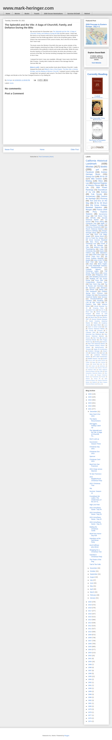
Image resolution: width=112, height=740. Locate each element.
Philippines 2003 (101, 275)
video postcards (90, 367)
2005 (90, 646)
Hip (91, 488)
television (102, 366)
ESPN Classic (101, 360)
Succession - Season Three (95, 443)
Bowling (97, 342)
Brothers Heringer (94, 351)
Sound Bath (96, 364)
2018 (90, 608)
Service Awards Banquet (99, 319)
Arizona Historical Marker (96, 328)
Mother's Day (98, 247)
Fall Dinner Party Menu (96, 272)
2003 (90, 652)
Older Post (75, 149)
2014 (90, 620)
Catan (101, 249)
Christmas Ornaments (93, 227)
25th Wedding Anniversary (98, 277)
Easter (102, 251)
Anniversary (90, 196)
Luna (105, 325)
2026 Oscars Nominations (53, 13)
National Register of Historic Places (96, 184)
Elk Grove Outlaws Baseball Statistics (96, 206)
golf (97, 170)
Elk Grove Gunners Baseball (96, 240)
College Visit (90, 295)
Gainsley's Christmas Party (96, 555)
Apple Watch (97, 325)
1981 (90, 703)
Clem (87, 247)
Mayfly (88, 260)
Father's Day (90, 253)
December (93, 411)
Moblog (89, 181)
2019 (90, 605)
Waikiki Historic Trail (94, 358)
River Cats (89, 312)
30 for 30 (103, 177)
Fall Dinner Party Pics (96, 255)
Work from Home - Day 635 (96, 534)
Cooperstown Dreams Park (96, 282)
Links (87, 355)
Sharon (88, 378)
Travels (36, 13)
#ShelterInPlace (96, 267)
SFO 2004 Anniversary (100, 356)
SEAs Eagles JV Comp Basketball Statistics (96, 265)
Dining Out (90, 177)
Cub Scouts (96, 194)
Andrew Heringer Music (96, 173)
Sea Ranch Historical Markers (96, 228)
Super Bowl (103, 262)
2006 (90, 643)
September (94, 574)
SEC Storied (101, 362)
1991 (90, 685)
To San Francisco (95, 474)
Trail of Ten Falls (95, 564)
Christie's (89, 300)
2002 (90, 655)
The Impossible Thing (97, 118)
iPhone (92, 289)
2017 (90, 611)
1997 (90, 670)
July (91, 580)
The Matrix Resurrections (95, 420)
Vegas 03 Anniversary (100, 349)
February (93, 595)
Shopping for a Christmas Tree (96, 551)
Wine (87, 366)
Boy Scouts (89, 330)
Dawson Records (102, 367)
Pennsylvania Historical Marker (96, 296)
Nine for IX (101, 310)
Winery (99, 384)
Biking (101, 289)
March (92, 592)
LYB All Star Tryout (93, 302)
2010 (90, 632)
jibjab (105, 315)
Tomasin (88, 349)
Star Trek (96, 338)
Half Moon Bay (92, 317)
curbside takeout (93, 269)
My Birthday (98, 245)
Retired (87, 13)
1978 (90, 712)
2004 (90, 649)
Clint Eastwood (91, 291)
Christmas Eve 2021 (95, 452)
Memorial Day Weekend (93, 334)
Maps (93, 362)
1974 (90, 721)
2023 (90, 403)
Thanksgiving (90, 249)
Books (27, 13)
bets (106, 327)
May (91, 586)
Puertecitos (95, 376)
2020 (90, 602)
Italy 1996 (100, 371)
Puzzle (103, 376)
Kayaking (100, 300)
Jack (103, 353)
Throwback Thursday (96, 225)
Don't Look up (94, 439)
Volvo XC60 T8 (99, 260)
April (91, 589)
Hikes (100, 181)
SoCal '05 (97, 378)
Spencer (92, 456)
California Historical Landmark (96, 162)
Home (8, 13)
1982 (90, 700)
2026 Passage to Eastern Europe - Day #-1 (96, 25)
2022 (90, 406)
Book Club (90, 262)
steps (91, 264)
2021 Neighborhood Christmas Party (96, 478)
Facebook (90, 172)
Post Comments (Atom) (46, 156)
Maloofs (102, 332)
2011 (90, 628)
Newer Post (9, 149)
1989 (90, 691)
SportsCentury (99, 347)
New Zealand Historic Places (95, 345)
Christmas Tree (91, 223)
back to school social (95, 327)
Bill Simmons (90, 288)
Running (103, 199)
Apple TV (104, 223)
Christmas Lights (92, 271)
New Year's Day (94, 284)
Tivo (104, 364)
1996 (90, 673)
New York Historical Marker (96, 343)
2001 (90, 658)
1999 (90, 664)
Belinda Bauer (98, 119)
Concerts (99, 330)
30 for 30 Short (100, 203)
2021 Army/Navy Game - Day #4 (96, 508)
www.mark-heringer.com (28, 8)
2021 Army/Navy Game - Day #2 (96, 518)
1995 (90, 676)
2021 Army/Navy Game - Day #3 (96, 513)
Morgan (89, 210)
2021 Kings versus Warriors (96, 470)
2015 (90, 617)
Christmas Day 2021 (95, 447)
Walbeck (94, 382)
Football (97, 96)
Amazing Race (98, 308)
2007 (90, 641)
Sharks (88, 347)
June (92, 583)
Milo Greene (96, 179)
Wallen (96, 323)
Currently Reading (97, 74)
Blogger (66, 735)
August (92, 577)
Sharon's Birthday (92, 231)
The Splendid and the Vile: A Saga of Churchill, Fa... (96, 433)
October (93, 571)
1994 (90, 679)
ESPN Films (96, 254)
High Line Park (95, 505)
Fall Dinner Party (100, 216)
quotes (105, 358)
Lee (87, 183)
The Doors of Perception (97, 140)
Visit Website (96, 63)
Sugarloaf (99, 315)
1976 (90, 718)
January (93, 598)
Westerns (104, 288)
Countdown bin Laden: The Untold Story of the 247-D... (95, 499)
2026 (90, 394)
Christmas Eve (91, 243)
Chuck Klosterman (98, 97)
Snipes (87, 364)
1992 (90, 682)
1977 (90, 715)
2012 (90, 626)
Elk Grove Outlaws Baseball (96, 257)
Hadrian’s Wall (95, 353)
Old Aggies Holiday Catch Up (95, 425)
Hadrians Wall (92, 369)
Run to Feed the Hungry (95, 238)
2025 (90, 397)
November (93, 568)
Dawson (104, 342)
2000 (90, 661)
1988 (90, 694)
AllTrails (93, 218)
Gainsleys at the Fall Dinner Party (95, 540)
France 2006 (102, 210)
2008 (90, 637)
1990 (90, 688)
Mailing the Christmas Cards (94, 529)
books (12, 83)
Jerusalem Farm (91, 310)
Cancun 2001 (91, 360)
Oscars (88, 338)
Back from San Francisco (95, 465)
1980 (90, 706)
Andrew (104, 192)
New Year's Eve (96, 242)
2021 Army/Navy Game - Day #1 (96, 523)
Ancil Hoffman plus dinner (94, 546)
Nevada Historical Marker (96, 219)
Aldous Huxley (98, 141)
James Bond (99, 236)
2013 (90, 623)
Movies (17, 13)
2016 (90, 614)
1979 (90, 709)
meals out (94, 366)
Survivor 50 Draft (73, 13)
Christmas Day (91, 251)
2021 (90, 409)
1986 (90, 697)
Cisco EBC (99, 280)
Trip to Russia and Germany (96, 285)
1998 (90, 667)
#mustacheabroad (96, 299)
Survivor (104, 297)
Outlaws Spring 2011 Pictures (96, 292)
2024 (90, 400)
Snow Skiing (99, 221)
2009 (90, 635)
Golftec (88, 362)
